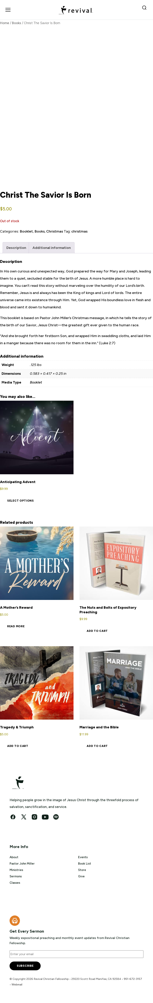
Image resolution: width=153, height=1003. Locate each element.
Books (16, 23)
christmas (79, 231)
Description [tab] (16, 248)
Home (4, 23)
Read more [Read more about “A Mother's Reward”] (16, 626)
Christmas (54, 231)
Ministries (16, 870)
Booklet (26, 231)
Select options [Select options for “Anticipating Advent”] (20, 500)
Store (82, 870)
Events (83, 857)
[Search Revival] (145, 9)
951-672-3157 (133, 979)
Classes (15, 883)
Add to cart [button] (97, 631)
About (14, 857)
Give (81, 876)
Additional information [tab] (51, 248)
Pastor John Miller (22, 863)
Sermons (16, 876)
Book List (84, 863)
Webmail (17, 984)
